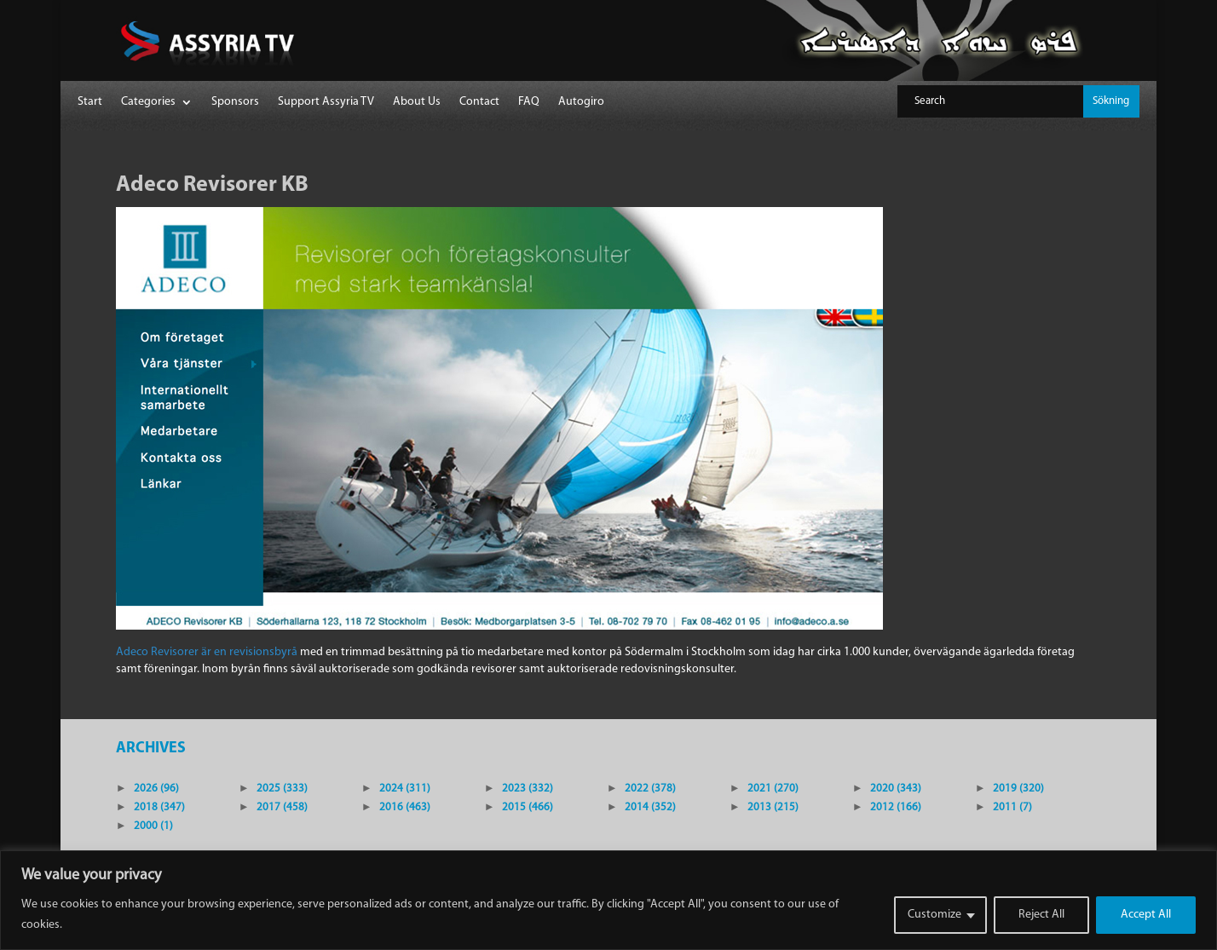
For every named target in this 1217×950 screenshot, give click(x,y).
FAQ (528, 102)
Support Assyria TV (326, 102)
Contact (479, 102)
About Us (417, 102)
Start (90, 102)
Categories (148, 102)
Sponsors (235, 102)
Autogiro (581, 102)
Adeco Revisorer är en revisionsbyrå (206, 652)
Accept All (1146, 914)
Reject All (1041, 914)
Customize (934, 914)
